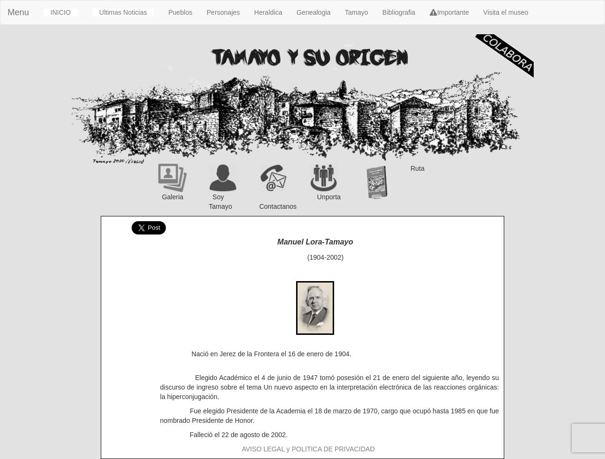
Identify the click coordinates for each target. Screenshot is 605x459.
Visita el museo (505, 12)
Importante (449, 12)
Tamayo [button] (356, 12)
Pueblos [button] (180, 12)
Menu (18, 12)
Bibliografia (399, 12)
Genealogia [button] (314, 12)
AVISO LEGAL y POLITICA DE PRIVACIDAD (308, 449)
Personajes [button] (223, 12)
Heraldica (268, 12)
